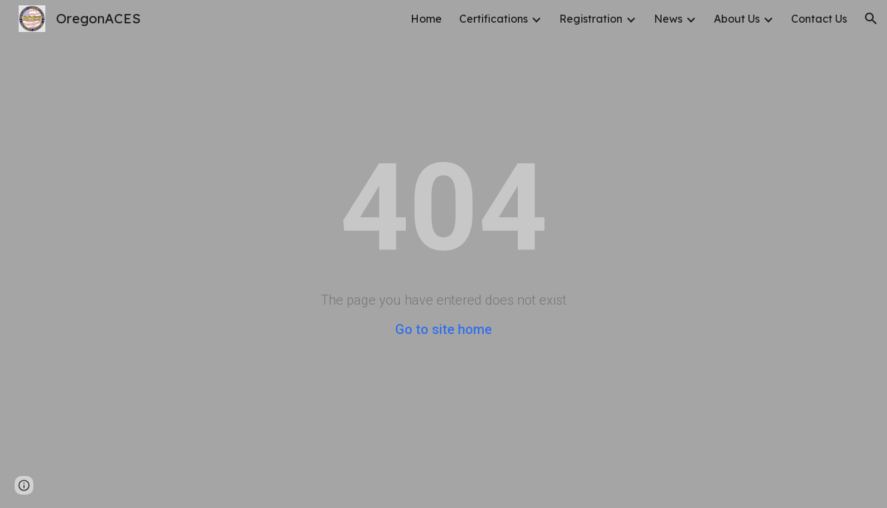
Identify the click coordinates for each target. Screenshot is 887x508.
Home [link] (426, 18)
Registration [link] (590, 18)
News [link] (668, 18)
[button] (871, 19)
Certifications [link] (493, 18)
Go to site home (443, 329)
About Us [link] (737, 18)
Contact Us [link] (819, 18)
